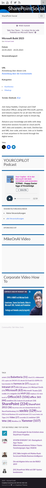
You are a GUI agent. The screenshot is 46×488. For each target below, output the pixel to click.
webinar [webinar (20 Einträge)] (34, 417)
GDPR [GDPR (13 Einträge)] (38, 381)
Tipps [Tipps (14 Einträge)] (5, 417)
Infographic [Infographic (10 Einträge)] (34, 384)
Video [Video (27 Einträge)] (14, 417)
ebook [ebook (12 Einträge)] (23, 381)
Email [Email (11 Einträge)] (31, 381)
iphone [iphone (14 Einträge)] (27, 387)
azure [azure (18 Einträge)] (6, 377)
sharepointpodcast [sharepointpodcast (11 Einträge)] (32, 408)
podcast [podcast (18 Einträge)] (31, 401)
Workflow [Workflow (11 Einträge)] (16, 421)
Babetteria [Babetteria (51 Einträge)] (19, 376)
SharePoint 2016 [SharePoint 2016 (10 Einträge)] (18, 407)
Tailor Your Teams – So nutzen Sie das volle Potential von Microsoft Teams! (23, 31)
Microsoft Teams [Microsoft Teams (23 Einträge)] (32, 390)
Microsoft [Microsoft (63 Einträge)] (14, 390)
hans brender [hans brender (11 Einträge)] (7, 384)
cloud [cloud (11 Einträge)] (31, 377)
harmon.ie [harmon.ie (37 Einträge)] (21, 383)
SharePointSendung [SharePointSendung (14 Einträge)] (10, 411)
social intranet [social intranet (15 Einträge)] (25, 414)
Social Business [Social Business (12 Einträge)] (11, 414)
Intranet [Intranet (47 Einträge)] (8, 386)
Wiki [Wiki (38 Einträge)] (6, 420)
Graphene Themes (21, 485)
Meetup (8, 90)
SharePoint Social (9, 16)
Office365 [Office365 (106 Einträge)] (18, 397)
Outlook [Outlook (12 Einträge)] (21, 401)
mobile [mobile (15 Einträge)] (6, 394)
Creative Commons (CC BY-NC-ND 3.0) (14, 483)
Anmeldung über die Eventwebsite (17, 73)
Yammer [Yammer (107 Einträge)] (31, 420)
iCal (18, 98)
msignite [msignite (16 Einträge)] (15, 394)
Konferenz (9, 86)
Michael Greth (9, 41)
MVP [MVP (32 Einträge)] (25, 393)
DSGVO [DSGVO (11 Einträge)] (16, 381)
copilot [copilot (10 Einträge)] (8, 380)
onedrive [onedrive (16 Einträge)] (11, 401)
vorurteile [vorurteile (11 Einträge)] (24, 417)
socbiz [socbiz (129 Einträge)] (27, 411)
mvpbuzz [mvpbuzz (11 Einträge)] (34, 394)
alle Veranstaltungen (15, 218)
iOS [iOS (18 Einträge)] (19, 387)
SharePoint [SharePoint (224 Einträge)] (15, 404)
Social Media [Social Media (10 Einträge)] (37, 414)
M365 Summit (24, 26)
